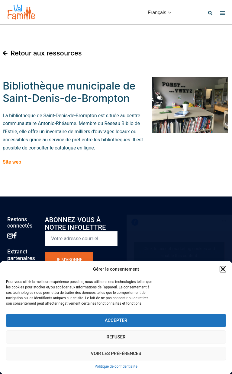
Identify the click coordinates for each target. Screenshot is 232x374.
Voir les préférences (116, 353)
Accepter (116, 320)
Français (157, 12)
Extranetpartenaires (21, 255)
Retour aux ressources (46, 53)
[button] (223, 269)
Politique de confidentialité (116, 366)
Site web (12, 162)
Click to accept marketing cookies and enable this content (179, 252)
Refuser (116, 337)
